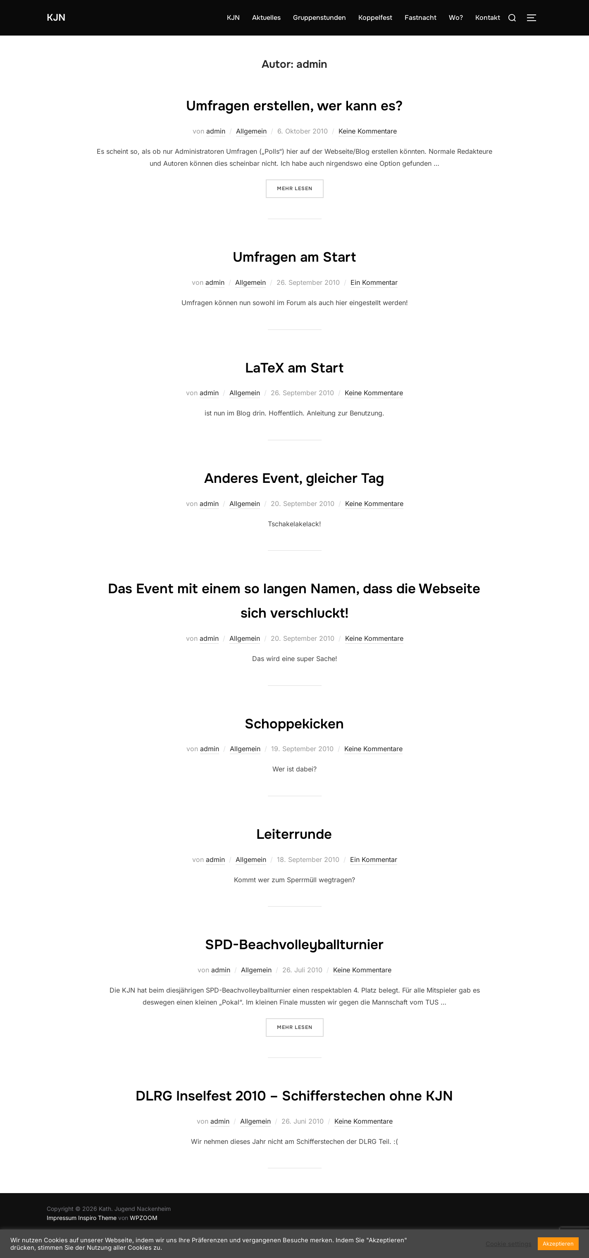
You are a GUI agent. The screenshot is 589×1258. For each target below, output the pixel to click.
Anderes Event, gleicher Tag (294, 477)
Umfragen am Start (294, 256)
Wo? (456, 17)
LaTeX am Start (294, 367)
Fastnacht (420, 17)
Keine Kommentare (368, 131)
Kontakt (487, 17)
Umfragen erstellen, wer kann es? (294, 104)
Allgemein (251, 131)
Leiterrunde (294, 833)
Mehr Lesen (300, 188)
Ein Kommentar (374, 282)
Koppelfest (375, 17)
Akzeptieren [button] (558, 1243)
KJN (57, 17)
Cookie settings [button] (509, 1244)
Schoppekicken (294, 722)
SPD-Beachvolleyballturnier (294, 943)
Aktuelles (266, 17)
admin (215, 131)
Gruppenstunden (319, 17)
